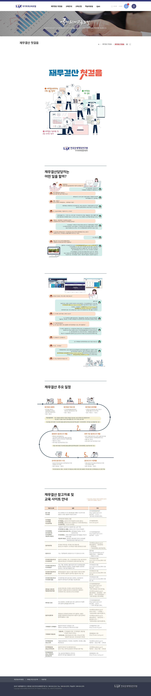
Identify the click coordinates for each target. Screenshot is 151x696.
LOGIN (120, 6)
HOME (115, 6)
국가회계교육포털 (26, 6)
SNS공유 (130, 44)
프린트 (127, 44)
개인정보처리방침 (19, 679)
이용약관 (43, 679)
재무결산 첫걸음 (107, 44)
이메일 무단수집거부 (32, 679)
